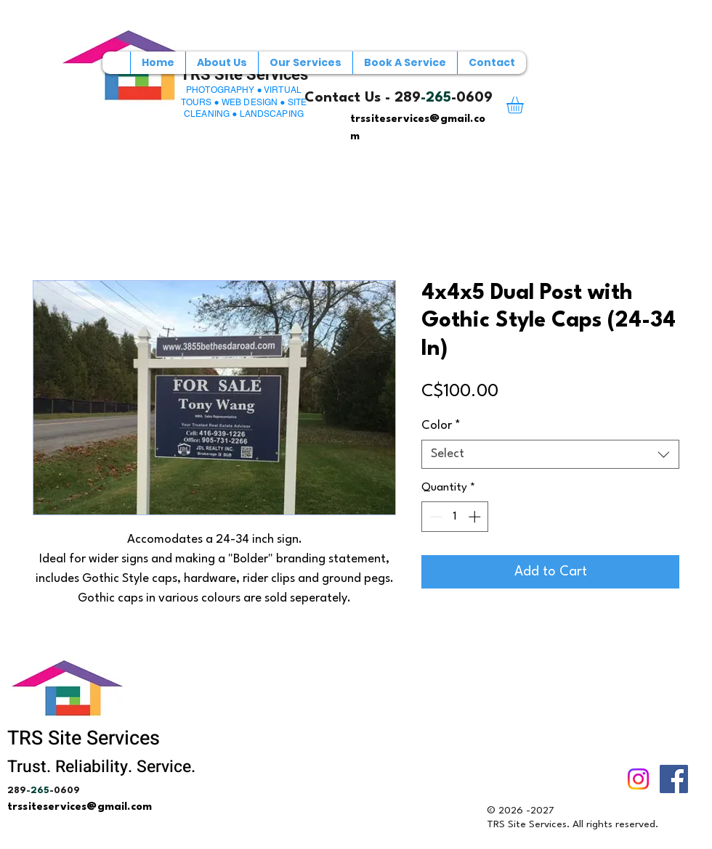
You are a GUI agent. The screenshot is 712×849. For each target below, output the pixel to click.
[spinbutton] (455, 516)
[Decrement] (434, 516)
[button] (524, 105)
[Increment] (476, 516)
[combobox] (550, 454)
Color (441, 425)
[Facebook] (674, 779)
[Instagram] (638, 779)
